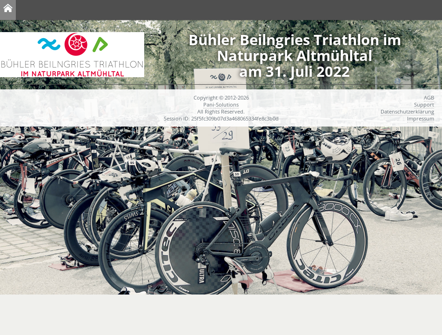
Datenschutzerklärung (407, 111)
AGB (429, 97)
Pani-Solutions (221, 104)
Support (424, 104)
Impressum (420, 118)
